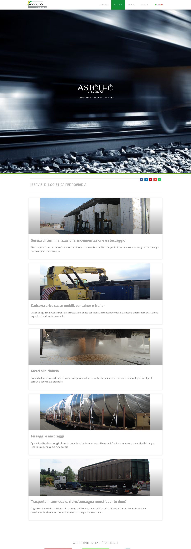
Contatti (144, 5)
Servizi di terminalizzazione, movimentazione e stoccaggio (78, 240)
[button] (141, 179)
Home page (104, 5)
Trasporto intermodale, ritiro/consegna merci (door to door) (78, 501)
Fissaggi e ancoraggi (47, 436)
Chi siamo (131, 5)
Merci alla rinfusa (45, 370)
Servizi (118, 5)
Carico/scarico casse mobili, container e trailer (68, 305)
